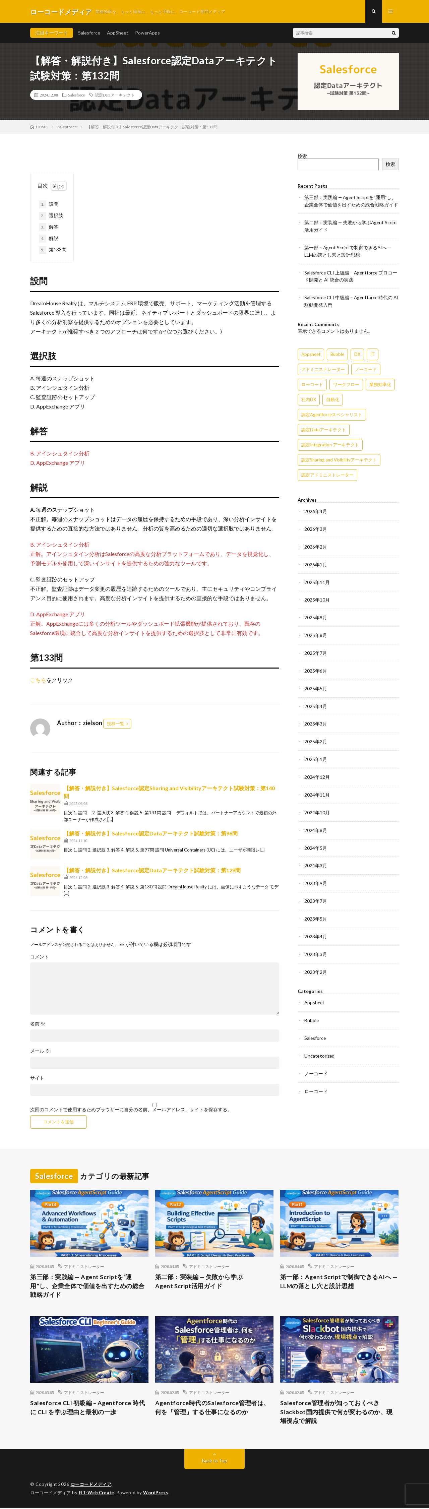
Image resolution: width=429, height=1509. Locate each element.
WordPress (157, 1494)
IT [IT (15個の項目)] (372, 352)
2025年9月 (315, 613)
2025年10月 (317, 596)
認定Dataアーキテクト (115, 95)
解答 (48, 228)
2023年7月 (315, 892)
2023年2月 (315, 962)
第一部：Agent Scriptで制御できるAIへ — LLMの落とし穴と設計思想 (339, 1282)
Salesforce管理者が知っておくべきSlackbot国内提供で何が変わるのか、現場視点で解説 (336, 1413)
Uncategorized (319, 1045)
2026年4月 (315, 509)
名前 (37, 1024)
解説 (48, 239)
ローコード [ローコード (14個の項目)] (312, 382)
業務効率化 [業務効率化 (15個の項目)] (380, 382)
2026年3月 (315, 526)
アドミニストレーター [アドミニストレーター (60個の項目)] (323, 367)
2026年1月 (315, 561)
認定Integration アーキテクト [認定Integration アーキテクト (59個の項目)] (330, 442)
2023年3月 (315, 944)
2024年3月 (315, 857)
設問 (48, 205)
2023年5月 (315, 910)
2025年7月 (315, 648)
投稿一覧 (115, 724)
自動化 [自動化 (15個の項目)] (332, 397)
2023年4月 (315, 927)
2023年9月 (315, 875)
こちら (38, 680)
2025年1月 (315, 753)
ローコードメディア (91, 1485)
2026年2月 (315, 544)
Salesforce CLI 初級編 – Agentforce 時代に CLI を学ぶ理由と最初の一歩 (87, 1408)
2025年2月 (315, 735)
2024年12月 (317, 770)
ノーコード (316, 1062)
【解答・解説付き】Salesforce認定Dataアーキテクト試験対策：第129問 (152, 871)
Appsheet (314, 992)
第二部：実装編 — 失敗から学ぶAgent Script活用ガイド (199, 1282)
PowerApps (147, 33)
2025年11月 (317, 578)
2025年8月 (315, 631)
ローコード (316, 1079)
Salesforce (89, 33)
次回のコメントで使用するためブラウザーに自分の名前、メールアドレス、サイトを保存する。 (131, 1110)
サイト (37, 1078)
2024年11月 (317, 788)
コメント (39, 957)
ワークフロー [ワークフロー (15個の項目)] (346, 382)
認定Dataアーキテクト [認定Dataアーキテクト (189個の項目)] (323, 427)
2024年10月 (317, 805)
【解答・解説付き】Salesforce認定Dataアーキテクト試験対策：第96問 (151, 834)
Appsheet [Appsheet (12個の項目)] (310, 352)
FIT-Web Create (97, 1494)
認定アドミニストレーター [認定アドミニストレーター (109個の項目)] (327, 472)
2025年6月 (315, 666)
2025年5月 (315, 683)
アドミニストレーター (84, 1267)
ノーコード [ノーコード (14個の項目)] (366, 367)
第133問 (52, 251)
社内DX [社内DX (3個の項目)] (308, 397)
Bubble (311, 1010)
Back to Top (214, 1462)
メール (40, 1051)
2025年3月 (315, 718)
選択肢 (51, 216)
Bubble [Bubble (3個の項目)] (337, 352)
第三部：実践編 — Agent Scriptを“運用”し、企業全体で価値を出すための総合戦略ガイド (87, 1287)
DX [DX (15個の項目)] (357, 352)
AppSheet (117, 33)
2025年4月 (315, 700)
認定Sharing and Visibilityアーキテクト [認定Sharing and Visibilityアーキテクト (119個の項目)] (339, 457)
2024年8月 (315, 822)
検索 (302, 157)
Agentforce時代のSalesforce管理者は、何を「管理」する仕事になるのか (212, 1408)
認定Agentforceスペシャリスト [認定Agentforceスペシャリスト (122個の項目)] (331, 412)
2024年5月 (315, 840)
